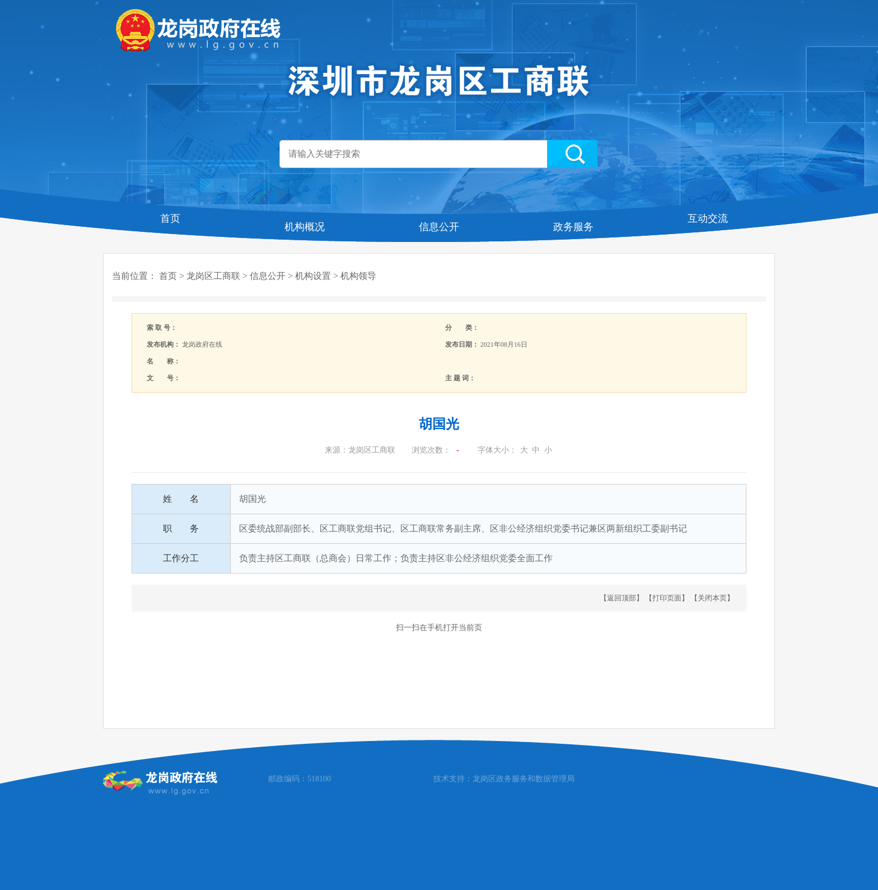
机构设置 (313, 276)
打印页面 (666, 598)
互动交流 (708, 218)
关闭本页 (712, 598)
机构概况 (304, 226)
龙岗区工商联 (213, 276)
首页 (170, 218)
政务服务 (573, 226)
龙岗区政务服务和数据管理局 (524, 779)
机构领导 (358, 276)
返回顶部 (621, 598)
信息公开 (439, 226)
